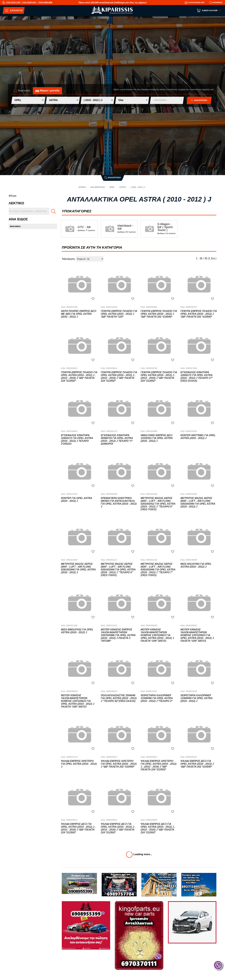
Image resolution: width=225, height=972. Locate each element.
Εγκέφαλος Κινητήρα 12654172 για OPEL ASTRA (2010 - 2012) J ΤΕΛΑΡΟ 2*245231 (77, 439)
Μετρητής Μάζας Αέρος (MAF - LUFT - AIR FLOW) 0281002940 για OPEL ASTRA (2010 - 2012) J (198, 502)
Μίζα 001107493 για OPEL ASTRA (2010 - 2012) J (196, 565)
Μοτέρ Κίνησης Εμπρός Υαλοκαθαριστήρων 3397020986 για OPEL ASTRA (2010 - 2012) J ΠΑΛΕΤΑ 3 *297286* (118, 635)
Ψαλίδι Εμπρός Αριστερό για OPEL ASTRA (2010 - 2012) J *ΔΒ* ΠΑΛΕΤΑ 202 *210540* (119, 764)
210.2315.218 (13, 2)
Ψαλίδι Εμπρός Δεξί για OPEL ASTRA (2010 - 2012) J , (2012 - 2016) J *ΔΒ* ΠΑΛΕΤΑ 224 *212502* (78, 828)
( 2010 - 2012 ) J (138, 187)
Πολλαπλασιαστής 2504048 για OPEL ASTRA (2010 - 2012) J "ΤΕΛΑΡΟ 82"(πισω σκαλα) (119, 698)
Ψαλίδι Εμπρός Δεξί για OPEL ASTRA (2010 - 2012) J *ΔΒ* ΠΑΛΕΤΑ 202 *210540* (197, 764)
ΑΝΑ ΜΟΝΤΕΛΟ (97, 187)
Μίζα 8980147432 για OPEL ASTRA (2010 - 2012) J (77, 631)
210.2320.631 (29, 2)
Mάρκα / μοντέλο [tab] (47, 90)
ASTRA (122, 187)
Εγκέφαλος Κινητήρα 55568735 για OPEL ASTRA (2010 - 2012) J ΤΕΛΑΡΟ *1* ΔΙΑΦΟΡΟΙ (117, 439)
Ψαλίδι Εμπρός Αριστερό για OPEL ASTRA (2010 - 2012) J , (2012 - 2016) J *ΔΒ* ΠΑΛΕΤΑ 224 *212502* (159, 765)
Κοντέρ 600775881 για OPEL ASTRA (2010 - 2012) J (198, 436)
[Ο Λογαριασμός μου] (194, 2)
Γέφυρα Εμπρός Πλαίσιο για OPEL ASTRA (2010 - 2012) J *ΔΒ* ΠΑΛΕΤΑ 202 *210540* (159, 314)
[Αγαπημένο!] (93, 298)
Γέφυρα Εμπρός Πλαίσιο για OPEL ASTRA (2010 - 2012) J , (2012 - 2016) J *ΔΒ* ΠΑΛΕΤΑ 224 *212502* (79, 376)
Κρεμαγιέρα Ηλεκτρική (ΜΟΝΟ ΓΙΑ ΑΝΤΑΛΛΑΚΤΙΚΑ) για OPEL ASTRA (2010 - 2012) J (119, 502)
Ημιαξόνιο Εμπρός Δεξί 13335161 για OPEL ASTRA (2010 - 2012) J (157, 438)
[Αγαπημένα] (216, 2)
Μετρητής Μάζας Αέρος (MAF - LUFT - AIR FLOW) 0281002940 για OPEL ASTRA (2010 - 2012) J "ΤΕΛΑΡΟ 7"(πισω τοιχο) (158, 570)
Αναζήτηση (112, 177)
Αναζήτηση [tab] (22, 90)
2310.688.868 (45, 2)
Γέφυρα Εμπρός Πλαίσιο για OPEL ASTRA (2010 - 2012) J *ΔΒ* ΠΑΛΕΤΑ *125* (119, 314)
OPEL (112, 187)
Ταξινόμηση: (68, 259)
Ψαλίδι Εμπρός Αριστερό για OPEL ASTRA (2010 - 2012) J (79, 764)
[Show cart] (209, 10)
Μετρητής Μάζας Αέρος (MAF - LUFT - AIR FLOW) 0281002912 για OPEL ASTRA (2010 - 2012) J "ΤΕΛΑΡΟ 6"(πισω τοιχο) (158, 504)
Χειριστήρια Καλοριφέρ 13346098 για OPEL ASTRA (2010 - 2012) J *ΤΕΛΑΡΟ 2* (157, 698)
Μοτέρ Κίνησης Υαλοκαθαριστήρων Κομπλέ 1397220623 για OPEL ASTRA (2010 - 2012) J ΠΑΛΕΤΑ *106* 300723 (158, 635)
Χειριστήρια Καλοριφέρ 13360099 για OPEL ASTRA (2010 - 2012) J (197, 698)
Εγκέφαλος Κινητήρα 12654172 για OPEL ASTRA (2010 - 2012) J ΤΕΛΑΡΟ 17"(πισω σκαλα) (197, 376)
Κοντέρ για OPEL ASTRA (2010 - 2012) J (77, 499)
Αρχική (81, 187)
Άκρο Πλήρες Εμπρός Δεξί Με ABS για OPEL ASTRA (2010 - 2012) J (79, 314)
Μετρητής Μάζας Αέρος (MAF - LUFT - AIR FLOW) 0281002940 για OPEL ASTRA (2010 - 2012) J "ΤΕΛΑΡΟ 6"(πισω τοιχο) (118, 570)
